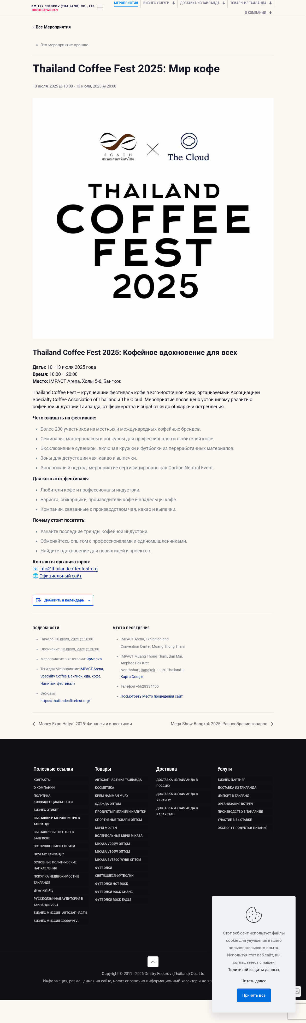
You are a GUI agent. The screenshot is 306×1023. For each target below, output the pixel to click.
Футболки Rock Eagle (113, 918)
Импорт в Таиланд (233, 799)
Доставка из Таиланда (237, 790)
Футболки (103, 881)
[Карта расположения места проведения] (220, 650)
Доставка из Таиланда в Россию (177, 784)
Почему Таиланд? (49, 866)
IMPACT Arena (91, 669)
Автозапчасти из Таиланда (118, 780)
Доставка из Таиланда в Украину (177, 800)
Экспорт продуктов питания (242, 835)
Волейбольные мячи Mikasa (119, 844)
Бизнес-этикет (46, 815)
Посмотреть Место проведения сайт (152, 696)
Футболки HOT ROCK (111, 899)
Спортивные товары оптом (118, 826)
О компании (44, 790)
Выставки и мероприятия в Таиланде (57, 828)
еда (87, 676)
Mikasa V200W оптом (112, 854)
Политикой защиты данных (253, 969)
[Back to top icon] (153, 984)
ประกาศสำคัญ (43, 908)
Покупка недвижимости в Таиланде (56, 895)
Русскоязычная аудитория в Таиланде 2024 (58, 921)
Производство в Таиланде (240, 817)
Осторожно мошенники (54, 857)
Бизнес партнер (231, 780)
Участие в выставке (235, 826)
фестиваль (66, 683)
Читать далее (254, 981)
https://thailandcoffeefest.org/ (65, 701)
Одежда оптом (108, 808)
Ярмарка (94, 659)
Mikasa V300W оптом (112, 863)
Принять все (254, 995)
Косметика (104, 790)
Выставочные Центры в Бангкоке (54, 844)
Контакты (42, 780)
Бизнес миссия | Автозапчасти (60, 934)
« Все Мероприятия (52, 27)
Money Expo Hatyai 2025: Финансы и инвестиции (85, 723)
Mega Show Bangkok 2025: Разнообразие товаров (219, 723)
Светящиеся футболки (114, 890)
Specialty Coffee (53, 676)
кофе (96, 676)
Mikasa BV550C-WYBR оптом (118, 872)
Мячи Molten (106, 835)
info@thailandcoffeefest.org (68, 568)
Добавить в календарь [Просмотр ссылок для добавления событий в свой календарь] (64, 600)
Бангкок (75, 676)
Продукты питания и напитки (120, 817)
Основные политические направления (55, 879)
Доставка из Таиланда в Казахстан (177, 817)
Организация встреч (235, 808)
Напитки (47, 683)
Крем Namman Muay (111, 799)
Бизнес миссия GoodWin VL (56, 943)
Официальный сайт (60, 575)
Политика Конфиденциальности (53, 802)
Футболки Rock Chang (114, 908)
